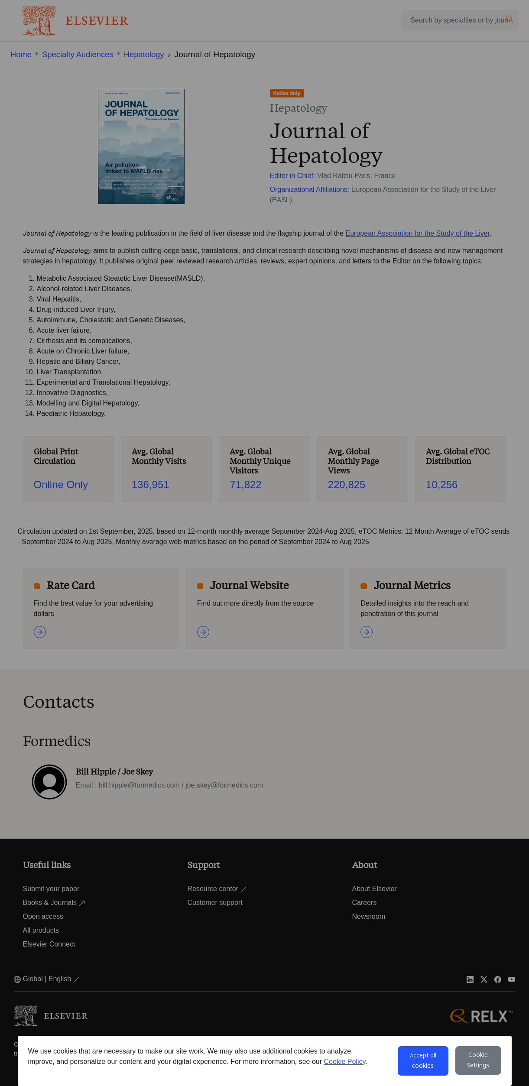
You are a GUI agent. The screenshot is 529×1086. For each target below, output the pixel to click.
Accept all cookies (423, 1061)
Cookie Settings (478, 1060)
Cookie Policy (345, 1061)
